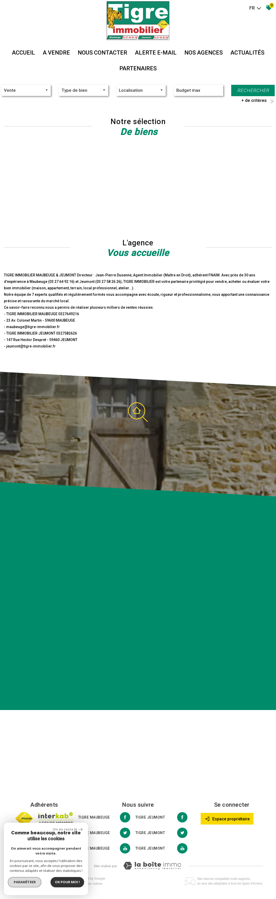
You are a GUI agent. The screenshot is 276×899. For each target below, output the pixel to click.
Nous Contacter (102, 52)
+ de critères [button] (254, 100)
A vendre (56, 52)
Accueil (23, 52)
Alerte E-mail (156, 52)
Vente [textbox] (10, 90)
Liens (87, 884)
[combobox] (26, 90)
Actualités (247, 52)
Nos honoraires (70, 884)
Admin (98, 884)
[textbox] (83, 90)
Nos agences (203, 52)
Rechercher (253, 90)
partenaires (138, 68)
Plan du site (22, 884)
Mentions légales (44, 884)
